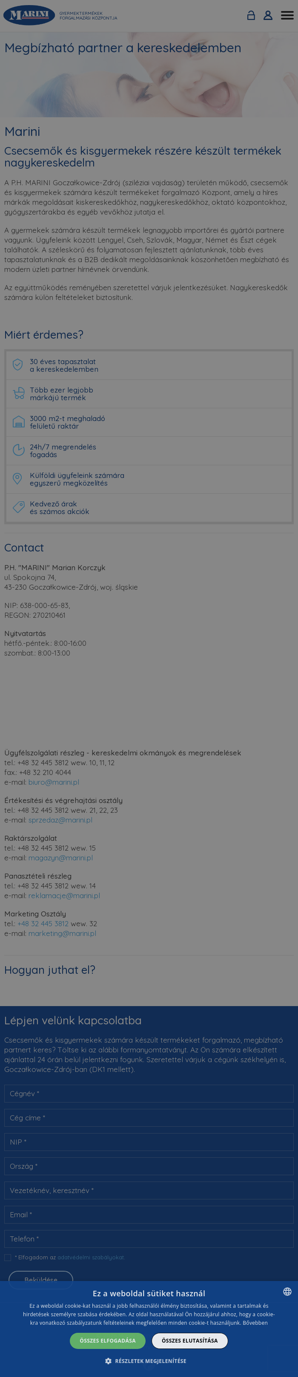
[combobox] (287, 1291)
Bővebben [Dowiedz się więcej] (255, 1322)
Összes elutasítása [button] (190, 1340)
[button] (149, 1361)
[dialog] (149, 1329)
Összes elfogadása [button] (108, 1340)
